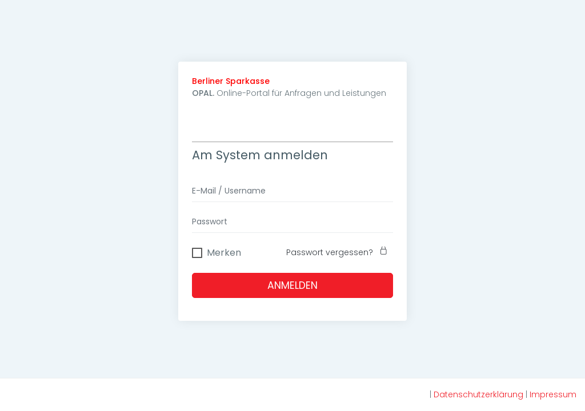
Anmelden (292, 285)
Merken (224, 251)
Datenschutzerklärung (478, 394)
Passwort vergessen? (339, 252)
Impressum (553, 394)
